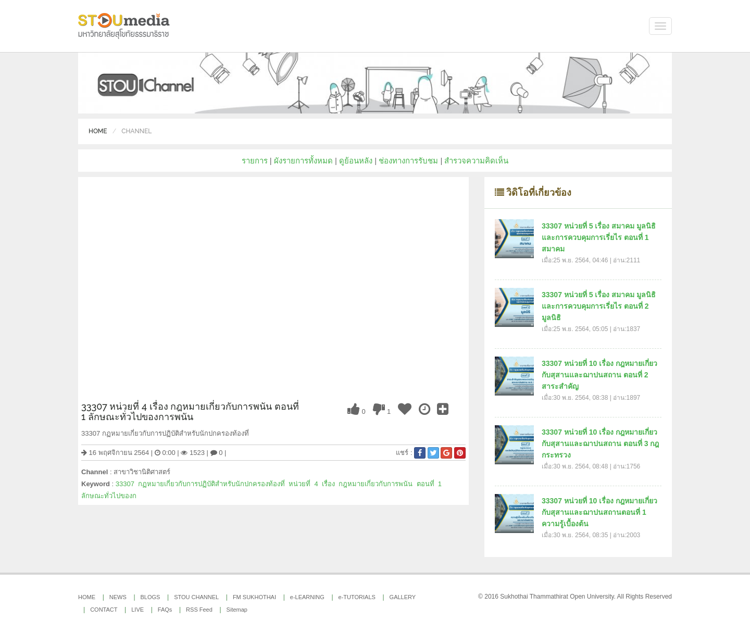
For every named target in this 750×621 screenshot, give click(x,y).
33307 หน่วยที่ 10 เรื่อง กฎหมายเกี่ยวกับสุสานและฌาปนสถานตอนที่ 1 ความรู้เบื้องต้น (599, 512)
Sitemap (237, 609)
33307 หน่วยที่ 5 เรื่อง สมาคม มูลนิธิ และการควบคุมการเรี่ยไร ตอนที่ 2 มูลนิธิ (599, 306)
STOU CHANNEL (196, 597)
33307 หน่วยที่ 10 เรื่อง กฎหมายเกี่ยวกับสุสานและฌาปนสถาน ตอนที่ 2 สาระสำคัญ (599, 374)
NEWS (118, 597)
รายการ (255, 160)
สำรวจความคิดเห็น (476, 160)
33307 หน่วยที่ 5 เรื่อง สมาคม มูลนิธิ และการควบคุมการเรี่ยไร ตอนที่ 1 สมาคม (599, 237)
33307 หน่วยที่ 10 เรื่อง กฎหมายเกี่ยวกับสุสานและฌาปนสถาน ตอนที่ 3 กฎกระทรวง (600, 443)
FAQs (165, 609)
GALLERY (403, 597)
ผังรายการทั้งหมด (303, 160)
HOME (86, 597)
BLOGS (150, 597)
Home (98, 131)
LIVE (137, 609)
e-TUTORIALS (357, 597)
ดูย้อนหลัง (355, 160)
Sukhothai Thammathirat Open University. (558, 596)
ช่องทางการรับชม (408, 160)
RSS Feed (199, 609)
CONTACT (103, 609)
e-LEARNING (307, 597)
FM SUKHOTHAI (254, 597)
